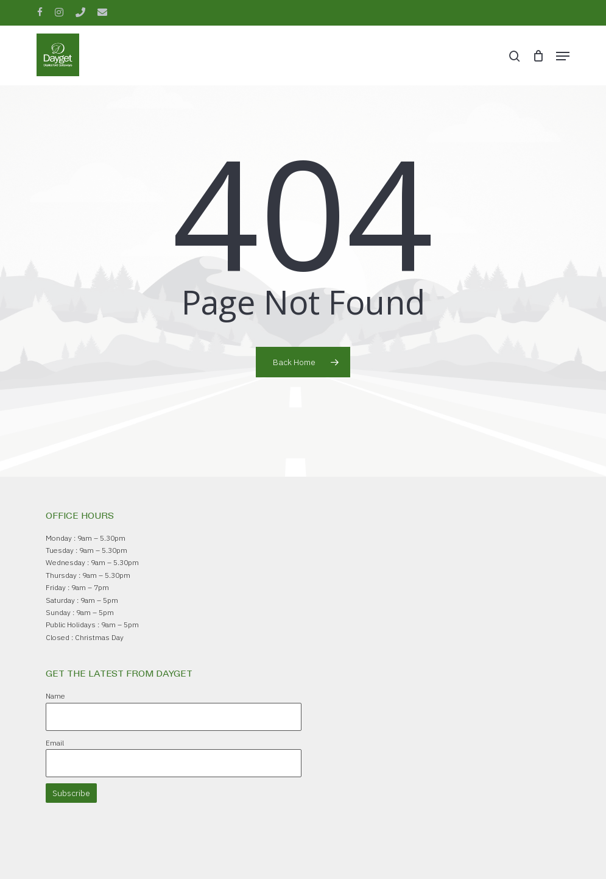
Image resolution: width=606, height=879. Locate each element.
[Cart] (538, 56)
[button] (562, 56)
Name (55, 695)
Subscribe (71, 793)
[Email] (173, 763)
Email (55, 742)
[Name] (173, 717)
